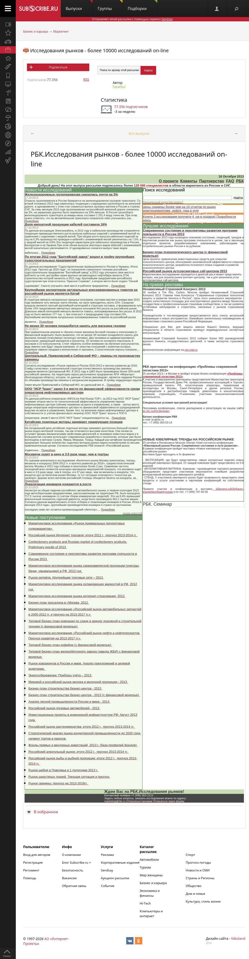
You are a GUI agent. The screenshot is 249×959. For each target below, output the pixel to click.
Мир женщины (151, 875)
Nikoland (238, 938)
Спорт (190, 854)
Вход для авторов (36, 854)
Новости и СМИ (198, 870)
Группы (110, 5)
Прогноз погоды (198, 862)
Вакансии (69, 878)
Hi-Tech (145, 903)
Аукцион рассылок (115, 878)
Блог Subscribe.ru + (77, 862)
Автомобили (149, 859)
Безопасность (72, 870)
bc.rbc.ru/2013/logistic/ (156, 411)
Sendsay (107, 870)
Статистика (114, 100)
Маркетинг (61, 31)
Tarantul (119, 86)
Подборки (142, 5)
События (107, 886)
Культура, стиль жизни (203, 901)
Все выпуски (139, 133)
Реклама (107, 854)
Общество (193, 886)
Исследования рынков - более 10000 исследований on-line (99, 50)
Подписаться (58, 67)
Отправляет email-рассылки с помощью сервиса (132, 19)
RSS (86, 79)
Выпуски (79, 5)
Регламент (31, 870)
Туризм (145, 867)
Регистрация (33, 862)
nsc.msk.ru (191, 349)
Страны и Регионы (200, 878)
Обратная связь (74, 886)
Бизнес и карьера (35, 31)
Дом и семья (195, 893)
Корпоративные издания (120, 862)
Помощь (29, 878)
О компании (71, 854)
